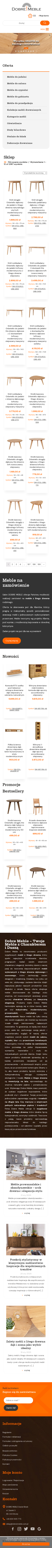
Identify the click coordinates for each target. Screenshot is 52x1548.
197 (29, 564)
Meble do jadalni (16, 77)
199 (39, 564)
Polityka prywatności (12, 1459)
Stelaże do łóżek (16, 136)
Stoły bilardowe (16, 130)
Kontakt (6, 1464)
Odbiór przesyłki (10, 1445)
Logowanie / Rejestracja (13, 1480)
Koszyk (6, 1493)
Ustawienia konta (10, 1489)
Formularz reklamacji (12, 1437)
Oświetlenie (14, 123)
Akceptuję (26, 1544)
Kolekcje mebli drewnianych (24, 110)
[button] (43, 29)
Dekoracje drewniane (19, 143)
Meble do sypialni (17, 90)
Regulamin (7, 1432)
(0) (34, 16)
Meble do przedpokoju (20, 103)
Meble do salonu (16, 83)
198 (34, 564)
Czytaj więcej (12, 640)
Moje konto (43, 16)
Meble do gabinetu (18, 96)
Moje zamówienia (10, 1484)
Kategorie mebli (16, 116)
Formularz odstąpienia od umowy (17, 1441)
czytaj (27, 1213)
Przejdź (26, 48)
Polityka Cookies (10, 1455)
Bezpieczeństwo (10, 1451)
